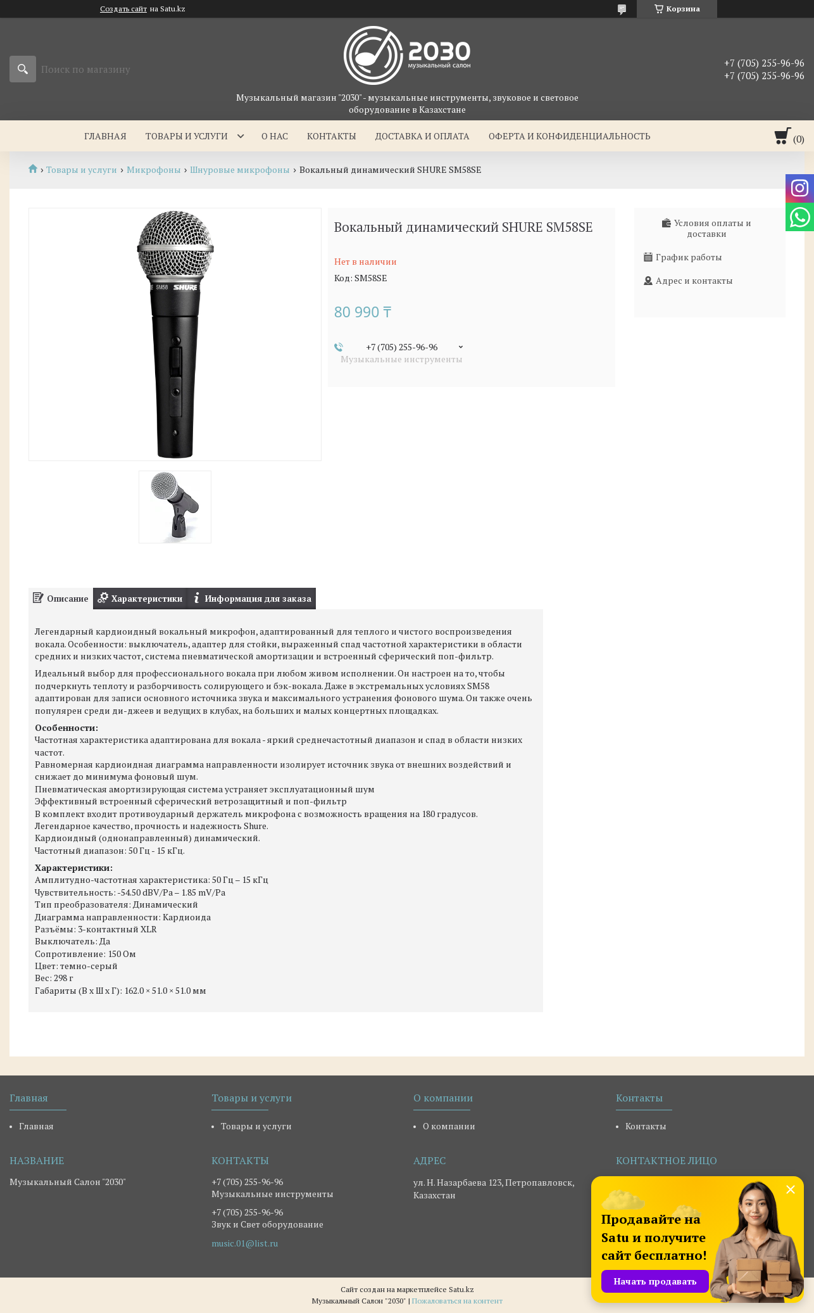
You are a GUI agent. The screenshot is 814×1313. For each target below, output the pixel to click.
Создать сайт (123, 8)
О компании (449, 1126)
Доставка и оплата (422, 136)
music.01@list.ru (244, 1243)
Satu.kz (461, 1289)
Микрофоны (154, 169)
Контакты (331, 136)
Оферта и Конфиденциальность (570, 136)
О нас (274, 136)
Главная (105, 136)
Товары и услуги (187, 136)
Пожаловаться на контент (457, 1300)
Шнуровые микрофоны (240, 169)
